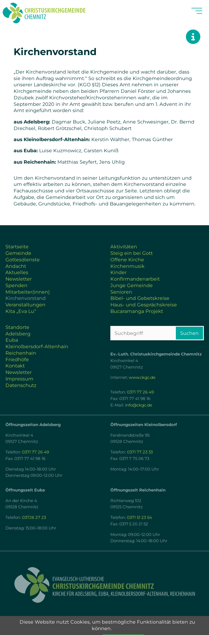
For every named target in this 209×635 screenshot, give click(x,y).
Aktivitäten (123, 246)
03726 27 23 (34, 517)
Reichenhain (20, 353)
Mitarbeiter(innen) (27, 292)
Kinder (118, 272)
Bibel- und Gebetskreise (139, 298)
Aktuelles (16, 272)
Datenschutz (20, 385)
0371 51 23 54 (139, 517)
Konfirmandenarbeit (135, 279)
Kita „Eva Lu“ (20, 311)
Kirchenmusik (127, 266)
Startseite (17, 246)
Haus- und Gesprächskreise (143, 304)
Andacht (15, 266)
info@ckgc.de (138, 405)
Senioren (121, 292)
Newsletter (18, 279)
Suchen (189, 333)
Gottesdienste (22, 259)
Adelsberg (17, 333)
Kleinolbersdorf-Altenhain (36, 346)
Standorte (17, 327)
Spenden (16, 285)
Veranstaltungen (25, 304)
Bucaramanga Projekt (136, 311)
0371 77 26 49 (140, 392)
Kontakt (15, 366)
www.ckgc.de (142, 377)
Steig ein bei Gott (131, 253)
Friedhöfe (17, 359)
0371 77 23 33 (140, 452)
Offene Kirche (127, 259)
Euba (11, 340)
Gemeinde (18, 253)
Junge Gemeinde (131, 285)
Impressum (19, 379)
